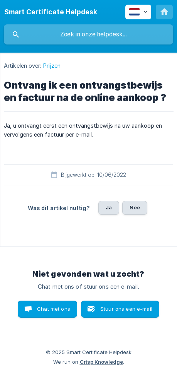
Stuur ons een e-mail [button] (126, 309)
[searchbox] (88, 34)
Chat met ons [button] (53, 309)
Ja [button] (109, 207)
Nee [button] (135, 207)
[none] (50, 12)
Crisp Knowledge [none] (101, 362)
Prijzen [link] (52, 65)
